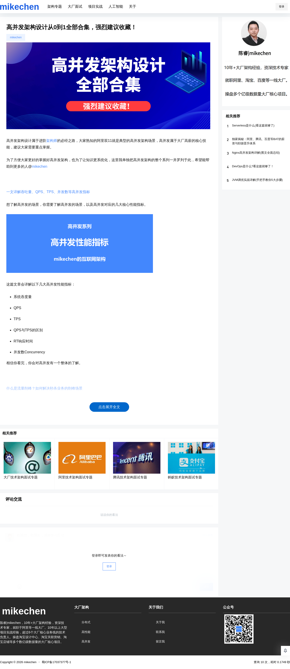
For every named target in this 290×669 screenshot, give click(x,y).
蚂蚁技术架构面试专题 (185, 477)
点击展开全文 (109, 407)
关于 (132, 6)
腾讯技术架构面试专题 (130, 477)
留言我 (160, 641)
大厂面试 (75, 6)
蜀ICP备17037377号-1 (56, 662)
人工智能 (116, 6)
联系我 (160, 632)
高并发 (86, 641)
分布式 (86, 622)
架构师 (51, 141)
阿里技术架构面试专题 (75, 477)
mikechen (16, 37)
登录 (281, 6)
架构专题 (54, 6)
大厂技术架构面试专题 (21, 477)
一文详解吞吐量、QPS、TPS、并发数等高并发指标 (48, 192)
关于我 (160, 622)
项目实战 (95, 6)
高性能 (86, 632)
